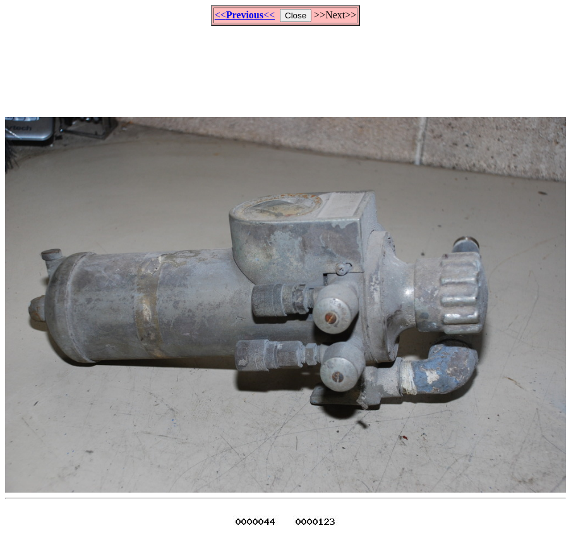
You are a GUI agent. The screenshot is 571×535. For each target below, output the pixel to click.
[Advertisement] (285, 65)
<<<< (245, 14)
